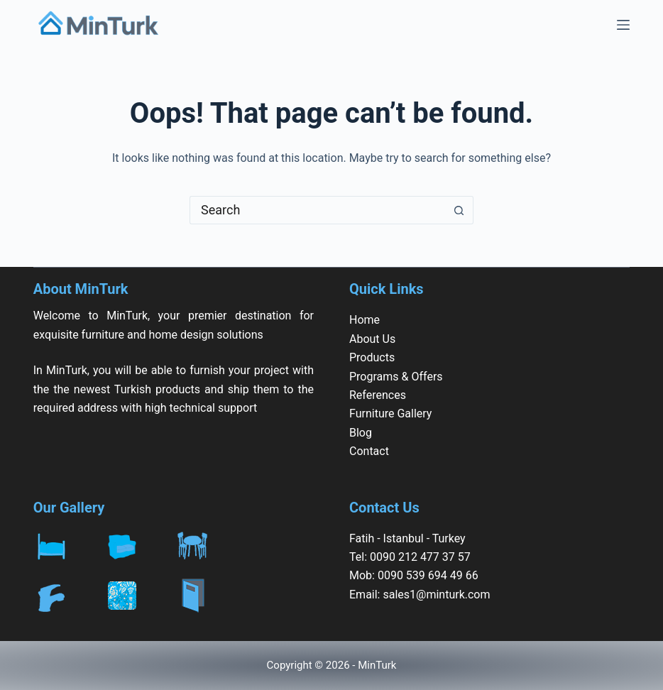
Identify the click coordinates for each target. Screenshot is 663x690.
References (377, 395)
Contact (369, 451)
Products (372, 357)
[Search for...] (317, 210)
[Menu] (623, 24)
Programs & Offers (396, 376)
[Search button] (459, 210)
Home (364, 320)
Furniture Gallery (390, 413)
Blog (360, 432)
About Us (372, 339)
